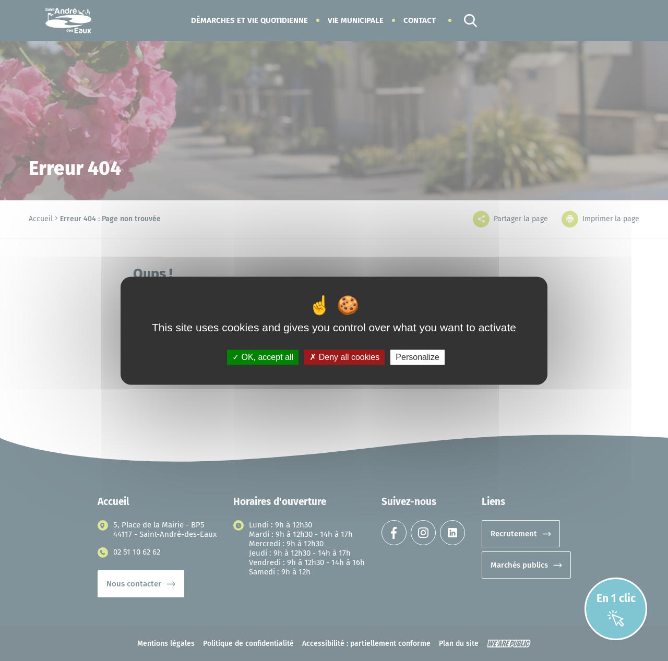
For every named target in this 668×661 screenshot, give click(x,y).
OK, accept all (262, 357)
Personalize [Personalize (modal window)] (417, 357)
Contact (419, 20)
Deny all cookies (344, 357)
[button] (249, 20)
